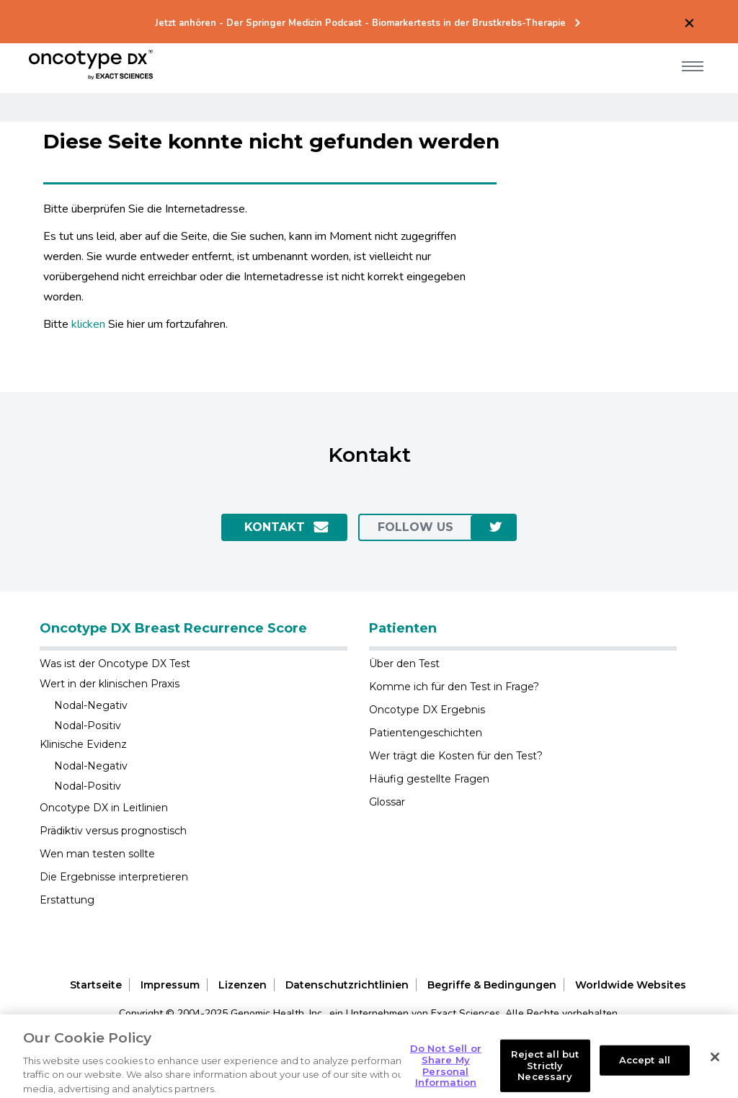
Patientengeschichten (425, 732)
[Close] (715, 1070)
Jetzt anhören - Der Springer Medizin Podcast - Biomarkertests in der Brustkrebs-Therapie (360, 23)
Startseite (96, 984)
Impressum (170, 984)
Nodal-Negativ (91, 705)
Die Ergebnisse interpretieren (114, 876)
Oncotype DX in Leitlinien (104, 807)
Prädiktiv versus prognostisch (113, 830)
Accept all (644, 1073)
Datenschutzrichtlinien (347, 984)
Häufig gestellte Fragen (429, 778)
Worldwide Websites (630, 984)
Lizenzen (242, 984)
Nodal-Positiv (87, 725)
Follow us (415, 527)
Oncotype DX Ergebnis (427, 709)
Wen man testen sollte (97, 853)
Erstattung (67, 899)
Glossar (387, 801)
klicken (88, 324)
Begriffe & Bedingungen (491, 984)
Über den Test (404, 663)
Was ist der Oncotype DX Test (115, 663)
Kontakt (274, 527)
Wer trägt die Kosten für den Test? (456, 755)
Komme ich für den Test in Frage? (454, 686)
